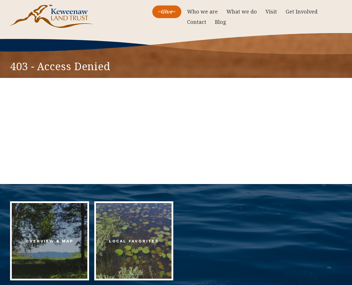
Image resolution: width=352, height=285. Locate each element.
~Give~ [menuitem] (167, 11)
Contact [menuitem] (196, 21)
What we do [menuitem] (241, 11)
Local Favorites (134, 241)
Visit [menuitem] (271, 11)
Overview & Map (49, 241)
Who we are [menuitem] (202, 11)
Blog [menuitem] (220, 21)
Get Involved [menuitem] (302, 11)
